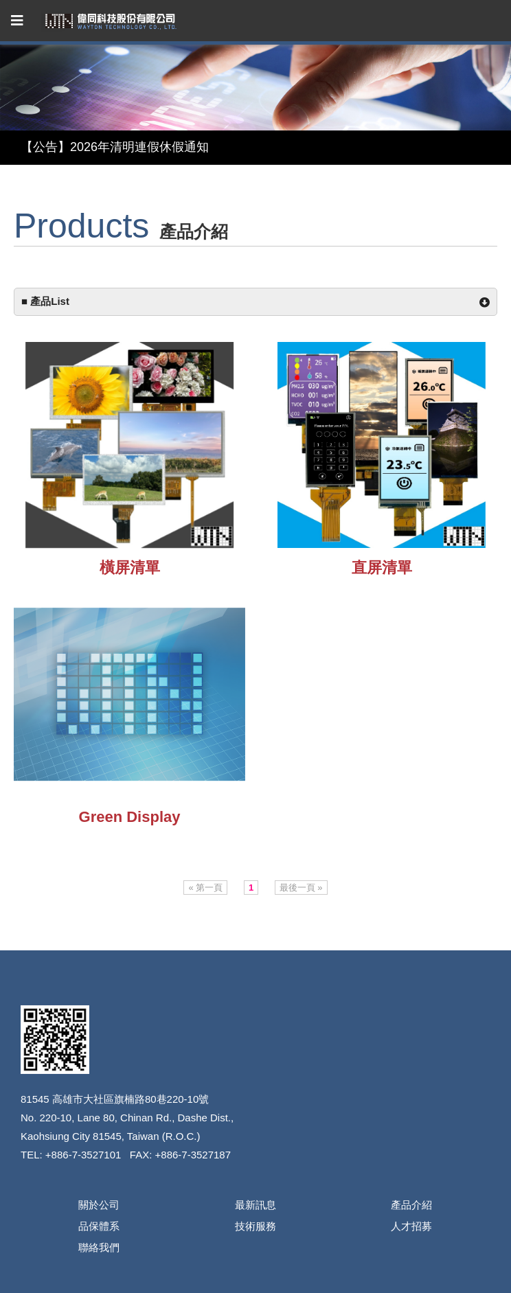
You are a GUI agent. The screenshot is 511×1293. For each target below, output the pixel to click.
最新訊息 (255, 1205)
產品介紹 (411, 1205)
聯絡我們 (99, 1247)
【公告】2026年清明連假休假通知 (115, 147)
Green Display (130, 816)
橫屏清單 (130, 567)
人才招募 (411, 1226)
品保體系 (99, 1226)
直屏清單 (382, 567)
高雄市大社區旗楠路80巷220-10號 (130, 1099)
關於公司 (99, 1205)
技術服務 (255, 1226)
